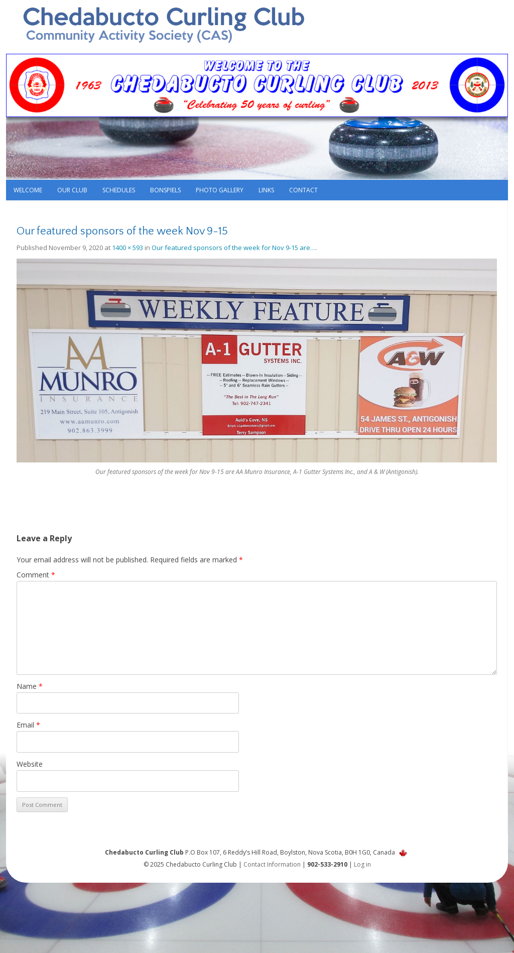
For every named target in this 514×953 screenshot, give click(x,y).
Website (30, 764)
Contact (303, 190)
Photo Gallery (219, 190)
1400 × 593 (127, 247)
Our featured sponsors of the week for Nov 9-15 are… (234, 247)
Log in (362, 864)
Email (28, 725)
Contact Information (272, 864)
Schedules (118, 190)
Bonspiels (165, 190)
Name (30, 686)
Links (266, 190)
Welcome (28, 190)
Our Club (72, 190)
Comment (36, 574)
